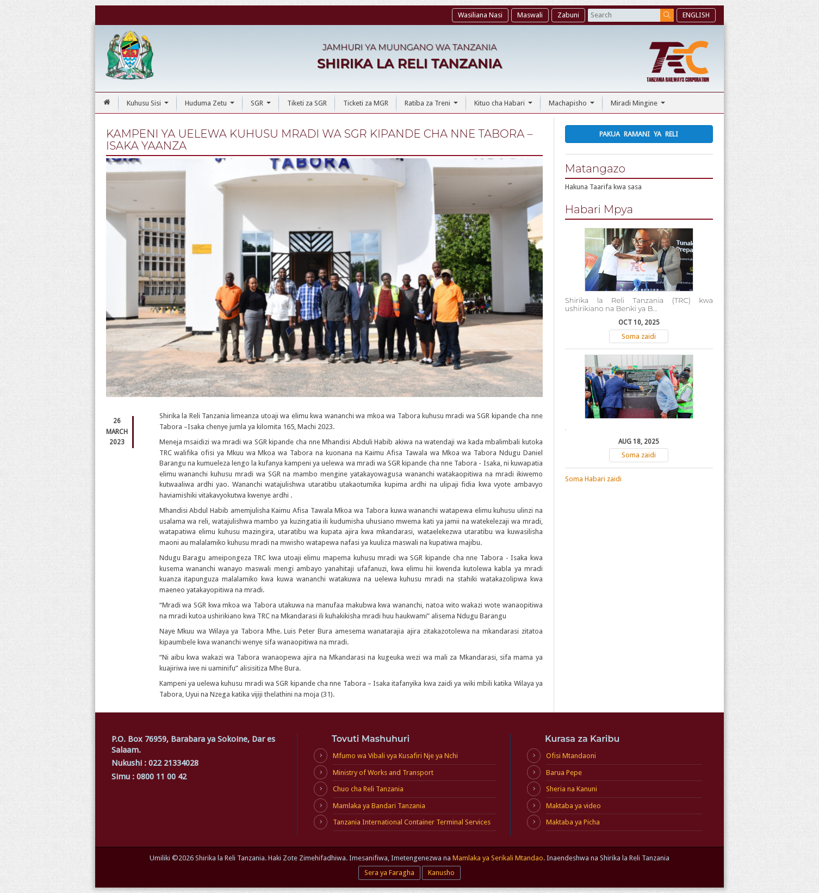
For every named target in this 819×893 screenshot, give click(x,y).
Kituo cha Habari (504, 106)
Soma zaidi (639, 336)
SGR (262, 106)
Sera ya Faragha (389, 873)
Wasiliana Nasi (480, 15)
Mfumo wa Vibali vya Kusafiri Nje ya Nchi (395, 756)
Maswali (530, 15)
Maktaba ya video (573, 806)
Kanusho (441, 873)
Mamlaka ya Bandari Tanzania (379, 806)
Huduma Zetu (211, 106)
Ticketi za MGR (365, 103)
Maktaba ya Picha (573, 822)
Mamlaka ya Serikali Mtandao (497, 858)
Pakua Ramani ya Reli (638, 134)
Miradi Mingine (639, 106)
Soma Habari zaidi (593, 479)
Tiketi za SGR (307, 103)
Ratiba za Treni (433, 106)
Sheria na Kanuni (571, 789)
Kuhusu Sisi (149, 106)
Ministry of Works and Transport (383, 772)
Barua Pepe (564, 772)
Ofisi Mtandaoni (571, 756)
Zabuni (568, 15)
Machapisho (573, 106)
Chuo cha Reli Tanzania (368, 789)
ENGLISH (696, 15)
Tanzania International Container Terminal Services (412, 822)
